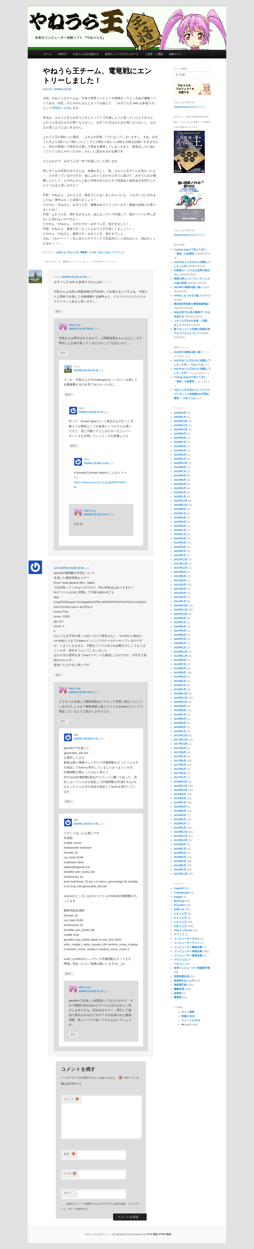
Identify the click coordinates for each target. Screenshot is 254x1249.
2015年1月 (180, 869)
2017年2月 (180, 773)
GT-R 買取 (152, 1234)
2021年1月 (180, 601)
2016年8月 (180, 798)
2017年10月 (181, 743)
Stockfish (180, 905)
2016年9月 (180, 794)
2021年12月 (181, 559)
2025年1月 (180, 458)
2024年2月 (180, 492)
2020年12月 (181, 605)
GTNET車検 (164, 1234)
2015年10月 (181, 840)
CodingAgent (182, 892)
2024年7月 (180, 471)
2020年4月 (180, 634)
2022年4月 (180, 546)
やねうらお (104, 252)
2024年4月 (180, 484)
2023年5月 (180, 521)
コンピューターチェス (187, 942)
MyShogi (179, 900)
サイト (67, 1192)
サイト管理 (187, 1012)
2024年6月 (180, 475)
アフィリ (179, 934)
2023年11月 (181, 504)
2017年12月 (181, 735)
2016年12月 (181, 781)
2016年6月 (180, 806)
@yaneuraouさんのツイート (189, 107)
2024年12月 (181, 463)
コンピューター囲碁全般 (188, 947)
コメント (71, 1099)
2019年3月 (180, 681)
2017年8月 (180, 752)
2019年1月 (180, 689)
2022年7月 (180, 534)
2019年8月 (180, 660)
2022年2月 (180, 551)
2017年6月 (180, 760)
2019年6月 (180, 668)
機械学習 (179, 988)
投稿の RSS (188, 1016)
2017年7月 (180, 756)
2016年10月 (181, 789)
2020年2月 (180, 643)
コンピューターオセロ (187, 938)
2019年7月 (180, 664)
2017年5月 (180, 764)
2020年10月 (181, 613)
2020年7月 (180, 622)
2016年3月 (180, 819)
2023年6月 (180, 517)
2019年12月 (181, 651)
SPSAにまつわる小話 (186, 295)
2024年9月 (180, 467)
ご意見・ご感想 (154, 54)
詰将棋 (178, 993)
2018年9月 (180, 706)
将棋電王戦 (180, 984)
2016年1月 (180, 827)
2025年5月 (180, 450)
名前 (70, 1154)
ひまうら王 (180, 913)
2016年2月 (180, 823)
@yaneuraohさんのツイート (189, 235)
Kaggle (178, 896)
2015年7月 (180, 848)
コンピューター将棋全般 (188, 951)
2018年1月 (180, 731)
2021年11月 (181, 563)
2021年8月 (180, 576)
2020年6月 (180, 626)
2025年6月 (180, 446)
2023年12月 (181, 500)
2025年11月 (181, 425)
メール (70, 1174)
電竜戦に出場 (61, 108)
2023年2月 (180, 525)
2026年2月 (180, 412)
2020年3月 (180, 638)
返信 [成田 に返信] (58, 675)
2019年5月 (180, 672)
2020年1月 (180, 647)
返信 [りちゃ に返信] (58, 311)
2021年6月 (180, 580)
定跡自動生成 (181, 976)
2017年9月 (180, 748)
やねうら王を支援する (86, 54)
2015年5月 (180, 852)
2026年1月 (180, 416)
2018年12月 (181, 693)
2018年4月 (180, 727)
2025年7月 (180, 441)
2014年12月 (181, 873)
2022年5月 (180, 542)
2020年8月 (180, 618)
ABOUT (62, 54)
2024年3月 (180, 488)
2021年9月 (180, 571)
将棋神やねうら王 (184, 980)
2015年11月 (181, 836)
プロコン (179, 963)
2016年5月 (180, 810)
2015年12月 (181, 831)
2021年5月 (180, 584)
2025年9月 (180, 433)
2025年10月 (181, 429)
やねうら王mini (183, 930)
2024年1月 (180, 496)
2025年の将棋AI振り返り (188, 287)
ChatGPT (179, 888)
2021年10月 (181, 567)
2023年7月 (180, 513)
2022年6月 (180, 538)
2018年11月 (181, 697)
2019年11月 (181, 655)
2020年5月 (180, 630)
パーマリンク (117, 252)
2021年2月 (180, 597)
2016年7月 (180, 802)
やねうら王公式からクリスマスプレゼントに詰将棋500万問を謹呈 (192, 394)
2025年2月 (180, 454)
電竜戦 (83, 252)
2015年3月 (180, 861)
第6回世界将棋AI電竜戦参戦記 (191, 303)
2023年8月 (180, 509)
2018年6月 (180, 718)
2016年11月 (181, 785)
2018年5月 (180, 722)
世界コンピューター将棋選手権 (192, 967)
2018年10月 (181, 701)
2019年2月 (180, 685)
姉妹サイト (175, 54)
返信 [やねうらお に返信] (63, 353)
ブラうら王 (180, 959)
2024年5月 (180, 479)
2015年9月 (180, 844)
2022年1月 (180, 555)
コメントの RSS (190, 1020)
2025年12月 (181, 421)
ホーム (48, 54)
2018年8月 (180, 710)
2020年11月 (181, 609)
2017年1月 (180, 777)
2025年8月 (180, 437)
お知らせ (61, 252)
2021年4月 (180, 588)
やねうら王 (73, 252)
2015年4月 (180, 857)
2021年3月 (180, 592)
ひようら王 (180, 917)
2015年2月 (180, 865)
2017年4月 (180, 768)
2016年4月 (180, 815)
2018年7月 (180, 714)
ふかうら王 (180, 921)
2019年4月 (180, 676)
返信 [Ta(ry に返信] (73, 446)
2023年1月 (180, 530)
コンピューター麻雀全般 (188, 955)
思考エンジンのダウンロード (122, 54)
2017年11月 (181, 739)
